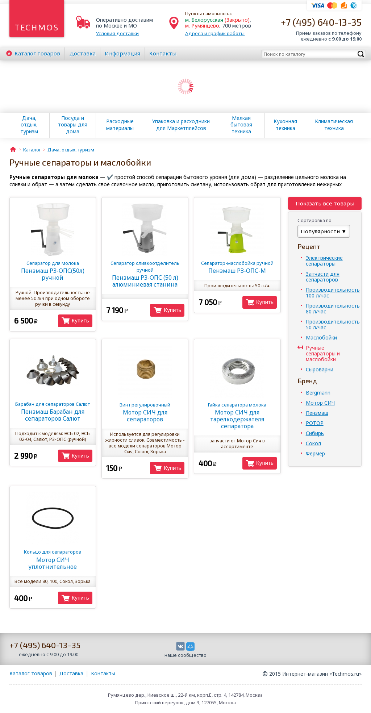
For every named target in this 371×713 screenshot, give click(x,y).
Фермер (315, 453)
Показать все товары (325, 203)
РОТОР (315, 423)
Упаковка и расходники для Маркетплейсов (181, 125)
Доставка (83, 53)
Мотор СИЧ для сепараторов (145, 412)
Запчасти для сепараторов (322, 276)
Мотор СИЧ (320, 402)
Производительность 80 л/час (333, 308)
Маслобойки (321, 337)
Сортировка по (314, 220)
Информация (122, 53)
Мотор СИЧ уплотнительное (52, 559)
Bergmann (318, 392)
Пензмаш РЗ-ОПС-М (237, 267)
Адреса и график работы (215, 33)
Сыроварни (319, 369)
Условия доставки (117, 33)
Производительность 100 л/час (333, 292)
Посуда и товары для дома (72, 124)
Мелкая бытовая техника (241, 124)
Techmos (36, 27)
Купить (80, 320)
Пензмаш (317, 412)
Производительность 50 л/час (333, 324)
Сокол (313, 443)
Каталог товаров (30, 673)
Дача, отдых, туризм (29, 124)
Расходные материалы (120, 125)
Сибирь (315, 433)
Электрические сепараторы (324, 260)
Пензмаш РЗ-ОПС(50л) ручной (52, 271)
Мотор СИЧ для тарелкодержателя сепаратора (237, 415)
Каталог (37, 53)
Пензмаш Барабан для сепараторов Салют (52, 411)
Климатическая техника (334, 125)
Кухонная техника (285, 125)
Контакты (162, 53)
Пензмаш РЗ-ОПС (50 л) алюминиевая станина (145, 274)
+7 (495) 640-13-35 (321, 22)
